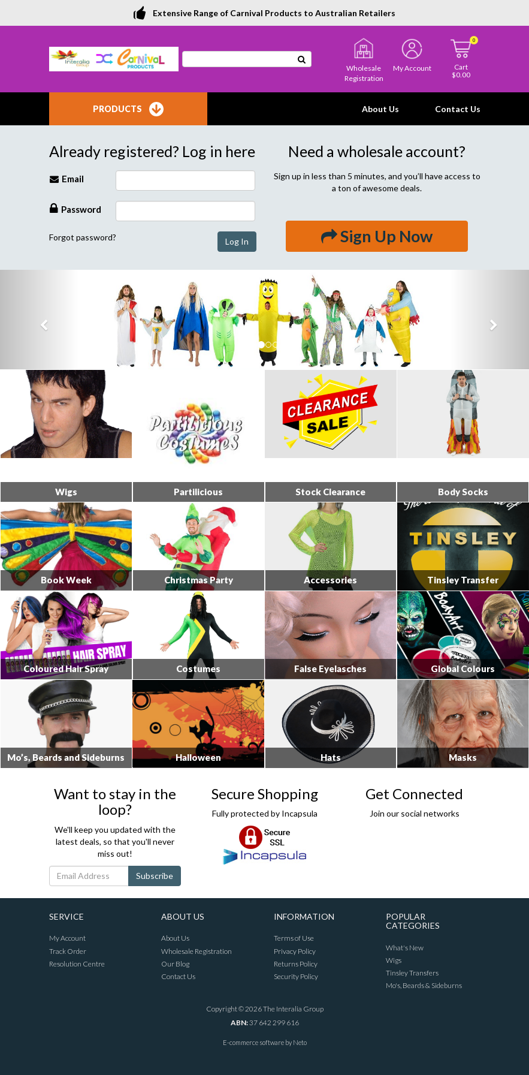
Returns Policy (296, 963)
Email (67, 178)
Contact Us (457, 109)
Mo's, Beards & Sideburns (424, 985)
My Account (67, 938)
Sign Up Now (377, 236)
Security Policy (296, 976)
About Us (380, 109)
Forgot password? (82, 237)
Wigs (393, 960)
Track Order (67, 951)
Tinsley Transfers (412, 972)
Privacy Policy (295, 951)
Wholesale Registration (196, 951)
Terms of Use (294, 938)
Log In (237, 241)
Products (128, 109)
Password (75, 208)
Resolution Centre (77, 963)
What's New (405, 947)
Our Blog (175, 963)
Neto (300, 1042)
